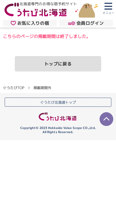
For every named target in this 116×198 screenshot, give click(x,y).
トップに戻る (58, 64)
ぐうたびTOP (13, 87)
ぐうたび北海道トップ (58, 102)
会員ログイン (86, 23)
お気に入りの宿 (30, 23)
